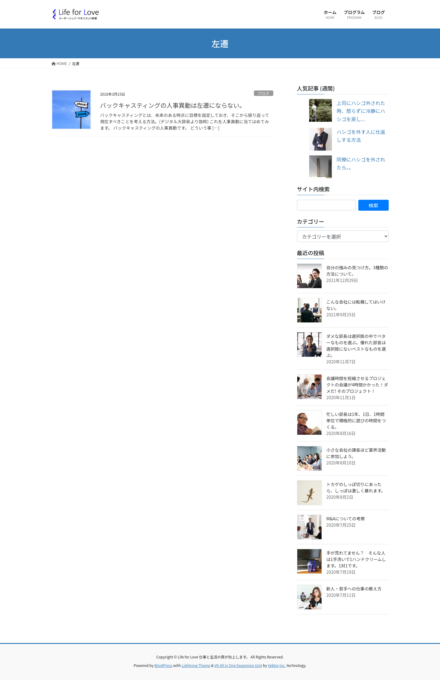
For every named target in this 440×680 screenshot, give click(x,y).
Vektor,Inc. (277, 665)
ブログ (263, 93)
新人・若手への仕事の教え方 (354, 589)
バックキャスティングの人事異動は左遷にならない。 (173, 105)
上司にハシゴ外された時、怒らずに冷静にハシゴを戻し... (361, 111)
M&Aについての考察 (345, 518)
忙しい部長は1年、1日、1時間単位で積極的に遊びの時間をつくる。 (356, 420)
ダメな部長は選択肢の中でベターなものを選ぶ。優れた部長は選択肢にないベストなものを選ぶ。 (356, 345)
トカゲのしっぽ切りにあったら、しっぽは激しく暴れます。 (356, 487)
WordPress (163, 665)
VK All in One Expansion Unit (238, 665)
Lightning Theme (196, 665)
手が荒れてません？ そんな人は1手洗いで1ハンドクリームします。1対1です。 (356, 559)
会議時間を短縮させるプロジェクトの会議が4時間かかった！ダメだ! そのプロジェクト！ (357, 384)
